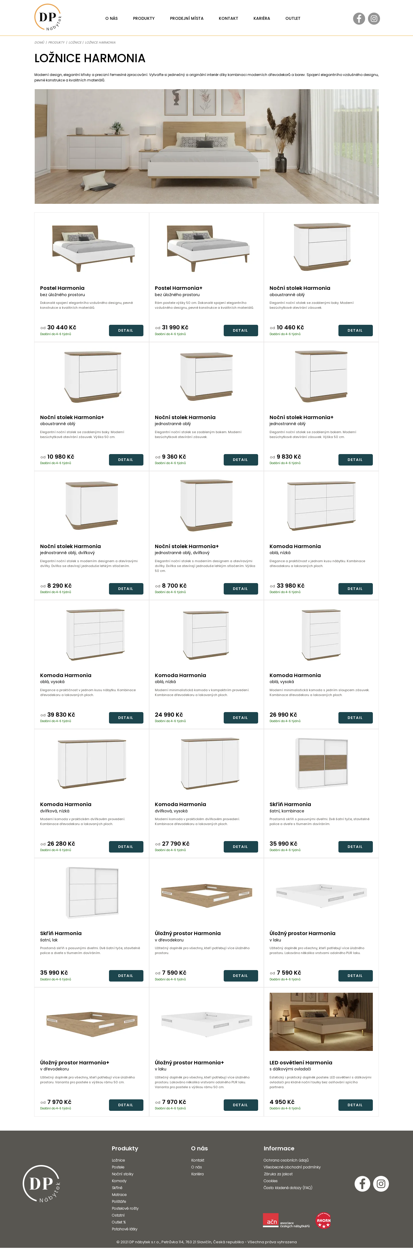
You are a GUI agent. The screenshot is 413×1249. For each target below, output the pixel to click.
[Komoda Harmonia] (91, 675)
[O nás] (207, 1167)
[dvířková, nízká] (91, 811)
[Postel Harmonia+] (206, 288)
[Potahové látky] (129, 1229)
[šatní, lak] (91, 940)
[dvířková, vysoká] (206, 811)
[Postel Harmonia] (91, 288)
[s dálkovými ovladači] (321, 1069)
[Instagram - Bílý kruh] (381, 1184)
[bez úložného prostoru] (91, 295)
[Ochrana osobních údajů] (294, 1160)
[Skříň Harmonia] (91, 933)
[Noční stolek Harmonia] (91, 546)
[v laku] (206, 1069)
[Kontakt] (207, 1160)
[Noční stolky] (128, 1174)
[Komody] (128, 1181)
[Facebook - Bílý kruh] (362, 1184)
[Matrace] (128, 1194)
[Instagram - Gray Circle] (374, 19)
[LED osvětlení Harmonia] (321, 1062)
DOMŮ (39, 42)
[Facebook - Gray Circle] (359, 19)
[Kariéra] (207, 1174)
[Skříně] (128, 1188)
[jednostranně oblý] (206, 424)
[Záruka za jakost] (296, 1174)
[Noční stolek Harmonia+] (91, 417)
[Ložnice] (128, 1160)
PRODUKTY (56, 42)
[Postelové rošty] (128, 1208)
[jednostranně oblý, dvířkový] (91, 553)
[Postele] (128, 1167)
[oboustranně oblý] (91, 424)
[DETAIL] (126, 330)
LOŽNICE (75, 42)
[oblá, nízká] (206, 682)
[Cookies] (294, 1181)
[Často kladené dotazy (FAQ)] (294, 1188)
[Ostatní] (128, 1215)
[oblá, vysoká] (91, 682)
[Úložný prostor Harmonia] (206, 933)
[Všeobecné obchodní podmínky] (295, 1167)
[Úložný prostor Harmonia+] (91, 1062)
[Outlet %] (128, 1222)
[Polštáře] (128, 1201)
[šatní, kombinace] (321, 811)
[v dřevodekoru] (91, 1069)
